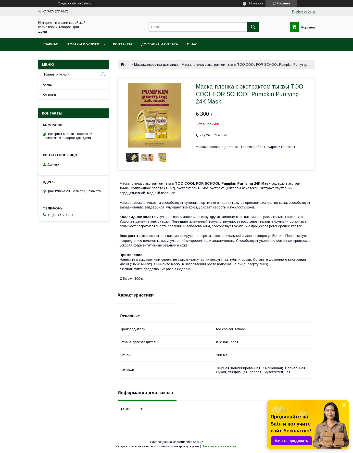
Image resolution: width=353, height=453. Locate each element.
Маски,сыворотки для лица (156, 64)
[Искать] (253, 27)
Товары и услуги (83, 44)
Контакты (122, 44)
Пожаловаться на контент (220, 446)
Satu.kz (198, 442)
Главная (50, 44)
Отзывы (49, 94)
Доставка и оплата (159, 44)
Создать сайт (67, 3)
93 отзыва (256, 3)
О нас (192, 44)
